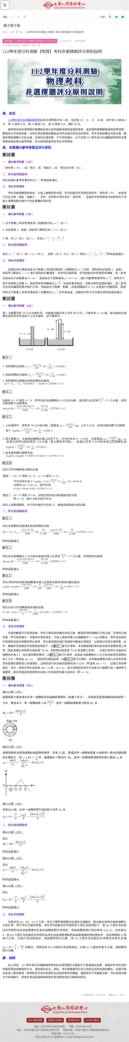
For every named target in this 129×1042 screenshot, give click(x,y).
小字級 (12, 17)
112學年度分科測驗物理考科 (25, 120)
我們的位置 (74, 1020)
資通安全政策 (55, 1020)
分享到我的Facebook (110, 17)
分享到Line (122, 17)
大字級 (25, 17)
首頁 (5, 32)
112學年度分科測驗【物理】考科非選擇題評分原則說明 (55, 32)
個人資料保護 (35, 1020)
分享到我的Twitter (116, 17)
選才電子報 (16, 32)
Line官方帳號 (92, 1020)
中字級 (18, 17)
